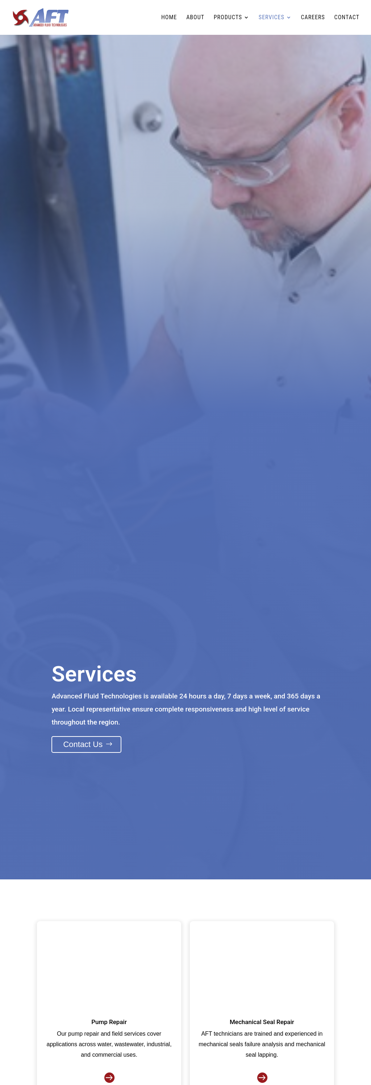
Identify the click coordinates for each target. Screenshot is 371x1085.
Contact (346, 18)
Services (271, 18)
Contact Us (83, 744)
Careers (313, 18)
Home (169, 18)
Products (228, 18)
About (195, 18)
